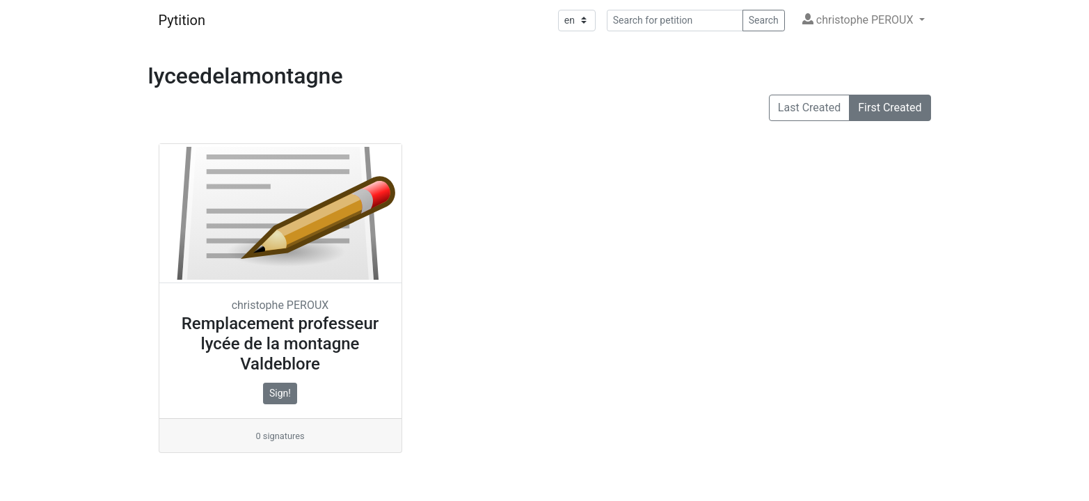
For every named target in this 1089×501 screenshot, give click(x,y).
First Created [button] (889, 107)
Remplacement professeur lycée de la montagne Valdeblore (280, 344)
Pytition (182, 20)
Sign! (280, 393)
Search (764, 20)
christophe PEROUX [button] (859, 19)
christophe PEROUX (280, 305)
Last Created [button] (809, 107)
